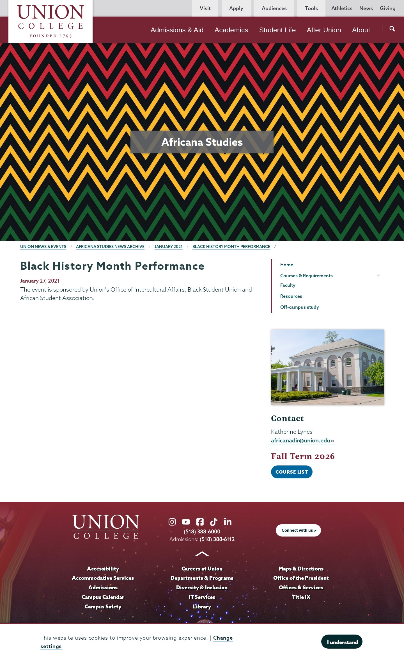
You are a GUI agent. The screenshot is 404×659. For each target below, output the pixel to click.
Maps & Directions (301, 568)
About (361, 30)
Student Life (277, 30)
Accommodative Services (103, 577)
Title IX (301, 597)
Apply (236, 8)
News (366, 8)
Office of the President (301, 577)
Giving (388, 8)
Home (286, 264)
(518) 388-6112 (217, 539)
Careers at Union (202, 568)
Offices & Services (301, 587)
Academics (231, 30)
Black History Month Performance (231, 246)
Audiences (274, 8)
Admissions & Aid (177, 30)
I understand (342, 642)
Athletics (341, 8)
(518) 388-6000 (202, 531)
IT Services (202, 597)
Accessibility (103, 568)
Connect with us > (299, 530)
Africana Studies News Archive (110, 246)
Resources (291, 296)
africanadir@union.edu (302, 440)
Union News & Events (43, 246)
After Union (324, 30)
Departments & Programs (202, 577)
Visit (205, 8)
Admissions (103, 587)
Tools (311, 8)
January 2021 (169, 246)
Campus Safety (103, 606)
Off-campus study (299, 307)
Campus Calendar (103, 597)
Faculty (287, 285)
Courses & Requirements (306, 275)
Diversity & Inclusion (202, 587)
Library (202, 606)
